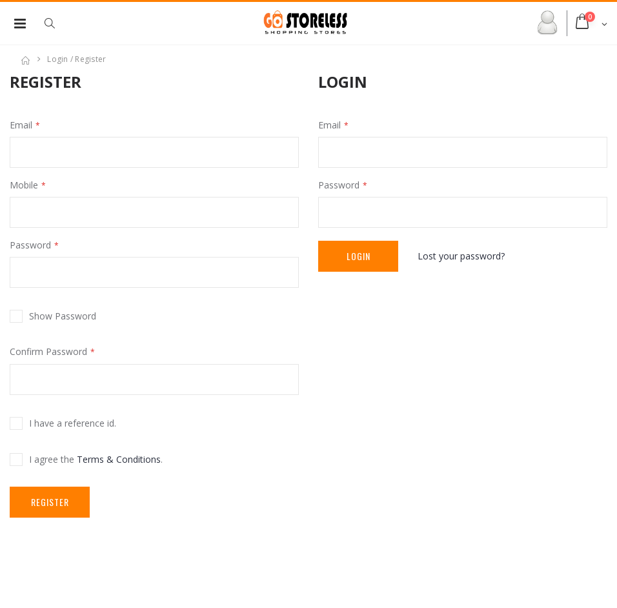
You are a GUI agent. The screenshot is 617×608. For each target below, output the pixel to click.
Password (30, 245)
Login (358, 256)
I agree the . (96, 459)
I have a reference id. (72, 423)
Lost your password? (461, 256)
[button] (56, 23)
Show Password (62, 316)
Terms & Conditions (119, 459)
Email (21, 125)
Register (50, 502)
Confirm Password (48, 351)
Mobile (24, 185)
